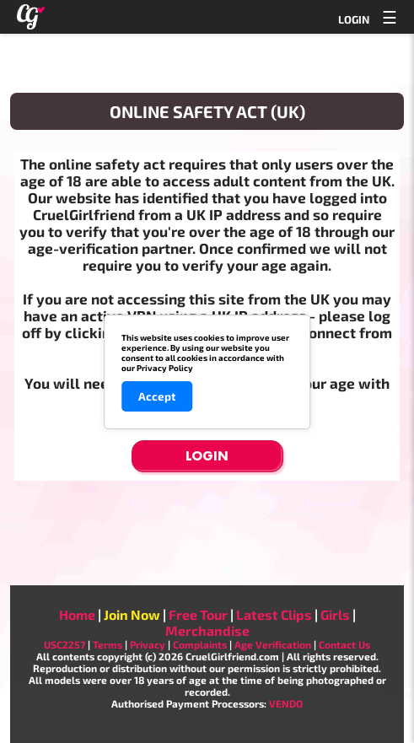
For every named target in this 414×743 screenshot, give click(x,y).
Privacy (147, 644)
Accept (156, 396)
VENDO (286, 703)
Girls (335, 614)
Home (77, 614)
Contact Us (344, 644)
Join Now (132, 614)
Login (207, 456)
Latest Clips (274, 614)
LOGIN (353, 19)
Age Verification (272, 644)
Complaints (200, 644)
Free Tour (198, 614)
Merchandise (207, 630)
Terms (107, 644)
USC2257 (64, 644)
